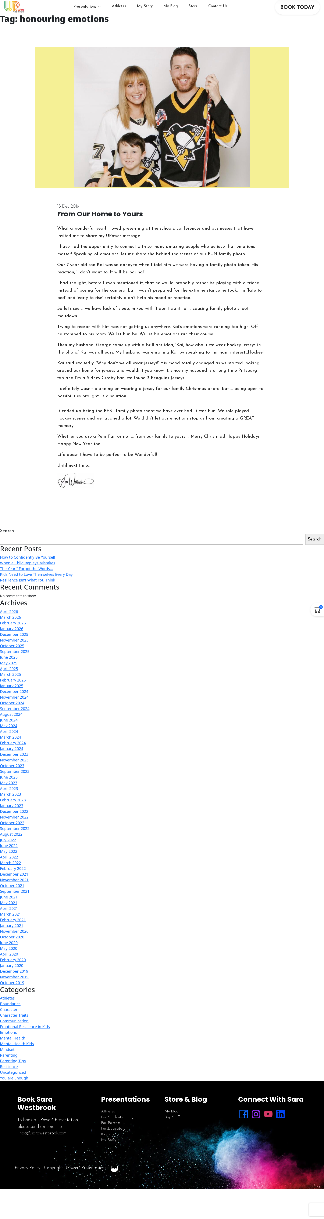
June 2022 (9, 859)
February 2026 (13, 636)
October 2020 (12, 950)
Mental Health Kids (17, 1057)
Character (9, 1023)
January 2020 (11, 979)
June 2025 (9, 670)
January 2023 (11, 819)
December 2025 (14, 648)
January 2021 (11, 939)
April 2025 (9, 682)
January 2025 (11, 699)
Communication (14, 1034)
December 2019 (14, 984)
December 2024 (14, 705)
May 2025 (8, 676)
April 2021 (9, 922)
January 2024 (11, 762)
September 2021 (14, 905)
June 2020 (9, 956)
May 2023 (8, 796)
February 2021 (13, 933)
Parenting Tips (13, 1074)
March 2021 (10, 927)
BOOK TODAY (294, 14)
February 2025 (13, 693)
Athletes (129, 13)
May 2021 (8, 916)
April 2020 (9, 967)
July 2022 (8, 853)
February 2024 (13, 756)
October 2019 (12, 996)
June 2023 (9, 790)
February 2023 (13, 813)
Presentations (95, 13)
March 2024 (10, 750)
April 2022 (9, 870)
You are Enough (14, 1091)
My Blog (181, 13)
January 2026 (11, 642)
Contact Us (228, 13)
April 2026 (9, 625)
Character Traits (14, 1028)
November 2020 (14, 945)
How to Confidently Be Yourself (27, 570)
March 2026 (10, 630)
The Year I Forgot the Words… (26, 582)
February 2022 (13, 882)
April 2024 (9, 745)
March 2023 (10, 807)
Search (7, 544)
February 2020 (13, 973)
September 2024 (14, 722)
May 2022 (8, 865)
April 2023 (9, 802)
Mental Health (12, 1051)
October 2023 (12, 779)
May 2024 (8, 739)
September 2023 (14, 785)
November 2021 (14, 893)
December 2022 (14, 825)
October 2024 (12, 716)
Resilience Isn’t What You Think (27, 593)
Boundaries (10, 1017)
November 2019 (14, 990)
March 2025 (10, 688)
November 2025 (14, 653)
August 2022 (11, 847)
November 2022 (14, 830)
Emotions (8, 1046)
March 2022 (10, 876)
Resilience (9, 1080)
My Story (155, 13)
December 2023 (14, 768)
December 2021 (14, 887)
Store (203, 13)
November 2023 (14, 773)
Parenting (9, 1068)
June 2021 (9, 910)
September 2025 (14, 665)
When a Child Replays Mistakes (27, 576)
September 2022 (14, 842)
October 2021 (12, 899)
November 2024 (14, 710)
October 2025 (12, 659)
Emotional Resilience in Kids (25, 1040)
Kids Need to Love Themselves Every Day (36, 588)
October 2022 (12, 836)
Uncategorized (13, 1086)
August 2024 (11, 728)
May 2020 (8, 962)
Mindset (7, 1063)
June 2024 (9, 733)
